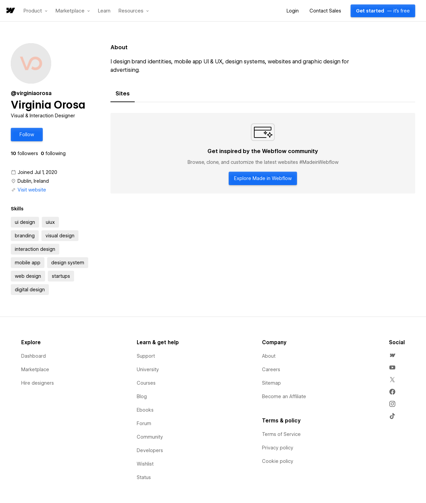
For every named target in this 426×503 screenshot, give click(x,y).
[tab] (122, 93)
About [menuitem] (268, 356)
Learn (104, 11)
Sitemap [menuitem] (271, 383)
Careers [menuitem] (271, 369)
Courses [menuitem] (146, 383)
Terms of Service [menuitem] (281, 434)
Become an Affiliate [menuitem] (284, 396)
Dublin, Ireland (33, 181)
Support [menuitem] (146, 356)
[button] (36, 11)
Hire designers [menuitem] (37, 383)
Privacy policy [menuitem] (277, 447)
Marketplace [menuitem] (35, 369)
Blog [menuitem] (142, 396)
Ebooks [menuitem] (145, 410)
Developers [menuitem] (150, 450)
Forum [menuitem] (144, 423)
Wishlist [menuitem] (145, 464)
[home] (10, 11)
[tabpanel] (262, 153)
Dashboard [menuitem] (33, 356)
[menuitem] (392, 355)
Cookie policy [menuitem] (277, 461)
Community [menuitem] (150, 437)
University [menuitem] (148, 369)
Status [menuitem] (144, 477)
